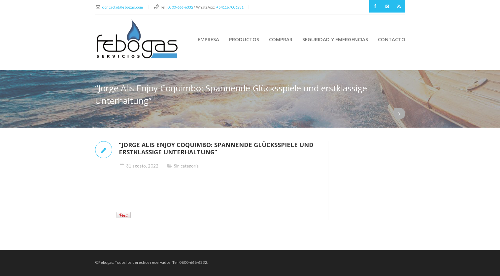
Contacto (391, 39)
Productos (244, 39)
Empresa (208, 39)
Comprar (280, 39)
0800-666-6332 (180, 7)
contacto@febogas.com (122, 7)
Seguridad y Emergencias (335, 39)
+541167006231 (230, 7)
